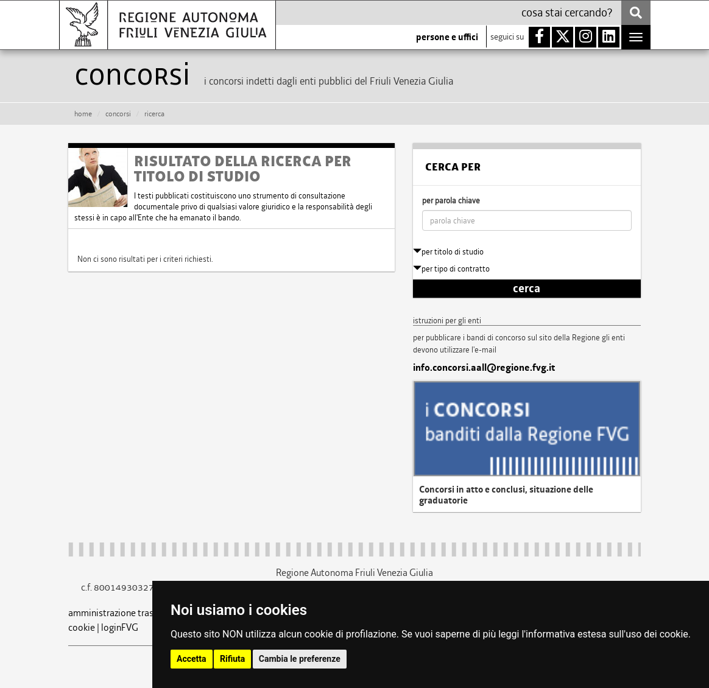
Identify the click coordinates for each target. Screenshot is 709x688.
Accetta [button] (191, 659)
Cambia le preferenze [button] (299, 659)
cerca (526, 289)
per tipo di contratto (451, 269)
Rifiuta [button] (232, 659)
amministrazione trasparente (126, 612)
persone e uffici (447, 37)
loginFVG (119, 627)
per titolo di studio (448, 252)
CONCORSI (118, 114)
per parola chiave (451, 200)
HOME (83, 114)
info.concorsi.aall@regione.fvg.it (484, 367)
